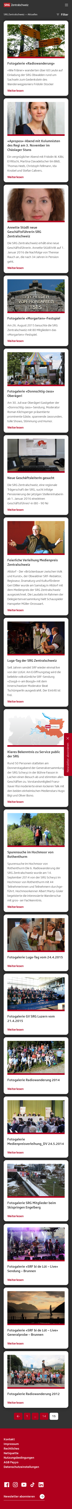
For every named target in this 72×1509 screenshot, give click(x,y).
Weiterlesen (15, 90)
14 (44, 1416)
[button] (66, 5)
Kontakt (9, 1439)
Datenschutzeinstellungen (21, 1466)
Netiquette (11, 1453)
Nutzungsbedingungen (19, 1457)
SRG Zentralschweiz (14, 14)
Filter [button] (62, 14)
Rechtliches (11, 1448)
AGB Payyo (11, 1462)
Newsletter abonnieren (24, 1496)
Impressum (11, 1444)
